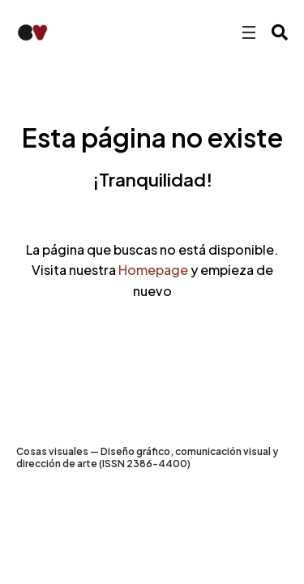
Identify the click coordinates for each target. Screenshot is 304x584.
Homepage (153, 269)
